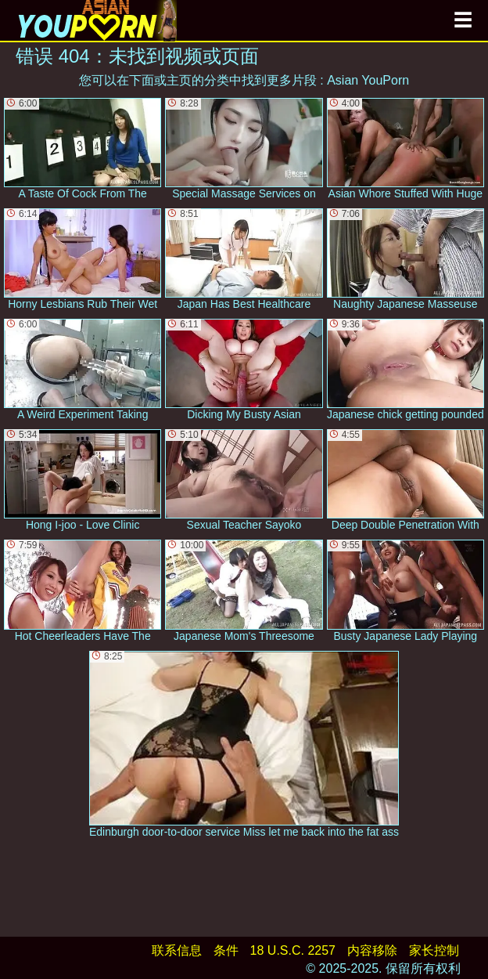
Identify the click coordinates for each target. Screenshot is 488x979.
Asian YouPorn (368, 80)
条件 (226, 950)
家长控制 (434, 950)
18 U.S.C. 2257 (293, 950)
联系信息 (177, 950)
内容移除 (372, 950)
